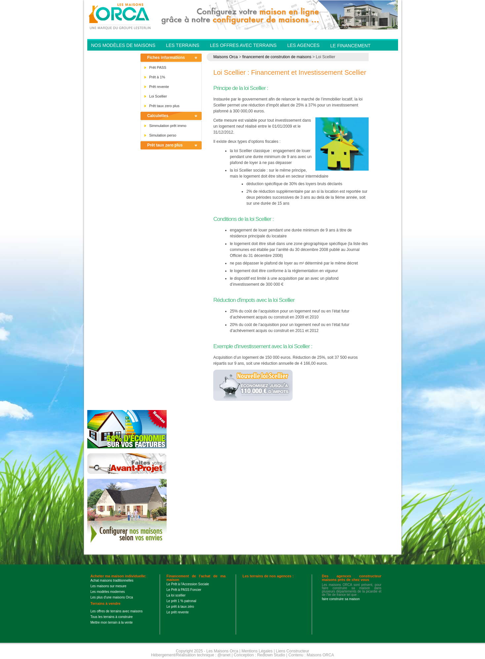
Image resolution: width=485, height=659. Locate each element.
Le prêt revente (178, 612)
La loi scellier (176, 595)
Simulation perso (162, 135)
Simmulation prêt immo (167, 126)
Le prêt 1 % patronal (181, 601)
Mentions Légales (256, 651)
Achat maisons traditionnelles (112, 580)
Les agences (303, 45)
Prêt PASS (157, 67)
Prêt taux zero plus (164, 106)
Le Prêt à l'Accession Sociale (188, 584)
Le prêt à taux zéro (180, 606)
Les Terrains (182, 45)
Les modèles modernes (108, 592)
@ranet (224, 655)
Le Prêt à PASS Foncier (184, 590)
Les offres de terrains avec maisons (117, 611)
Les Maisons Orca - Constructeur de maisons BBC (120, 16)
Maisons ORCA (320, 655)
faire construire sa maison (341, 599)
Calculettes (157, 115)
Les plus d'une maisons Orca (112, 597)
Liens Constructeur (292, 651)
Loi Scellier (158, 96)
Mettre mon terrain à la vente (112, 622)
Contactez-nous (112, 55)
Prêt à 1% (157, 77)
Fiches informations (166, 57)
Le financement (350, 45)
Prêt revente (159, 87)
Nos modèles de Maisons (123, 45)
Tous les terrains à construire (112, 617)
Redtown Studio (271, 655)
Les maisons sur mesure (109, 586)
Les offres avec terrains (243, 45)
